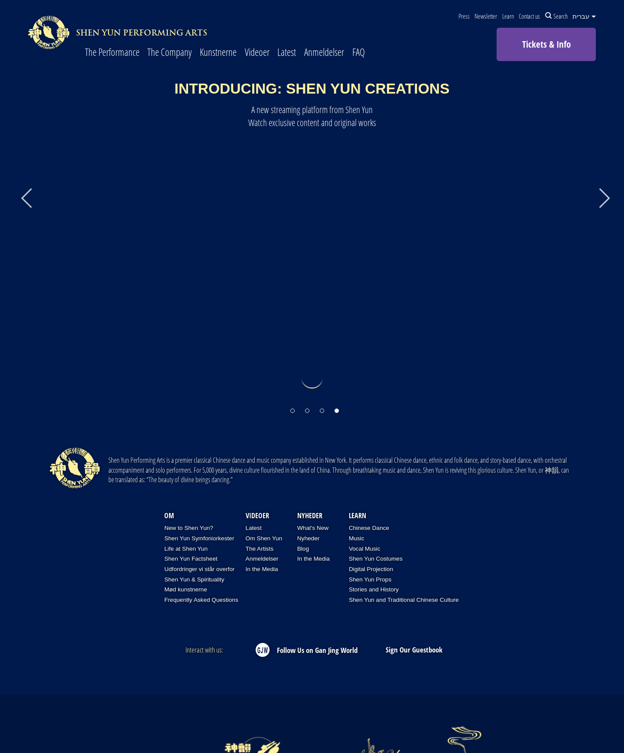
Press (464, 16)
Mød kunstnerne (185, 589)
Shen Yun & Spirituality (194, 579)
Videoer (257, 52)
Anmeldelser (324, 52)
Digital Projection (371, 569)
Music (356, 538)
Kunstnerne (218, 52)
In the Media (262, 569)
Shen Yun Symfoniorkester (199, 538)
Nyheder (309, 515)
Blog (303, 548)
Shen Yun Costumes (376, 558)
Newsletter (485, 16)
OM (169, 515)
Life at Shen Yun (186, 548)
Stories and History (374, 589)
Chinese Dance (369, 528)
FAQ (358, 52)
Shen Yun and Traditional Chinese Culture (404, 600)
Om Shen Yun (264, 538)
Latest (286, 52)
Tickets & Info (546, 44)
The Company (169, 52)
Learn (508, 16)
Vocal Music (364, 548)
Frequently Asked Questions (201, 600)
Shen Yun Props (370, 579)
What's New (312, 528)
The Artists (259, 548)
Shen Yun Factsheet (191, 558)
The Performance (112, 52)
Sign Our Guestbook (414, 650)
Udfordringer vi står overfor (199, 569)
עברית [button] (584, 16)
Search (556, 16)
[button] (292, 407)
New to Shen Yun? (188, 528)
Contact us (529, 16)
